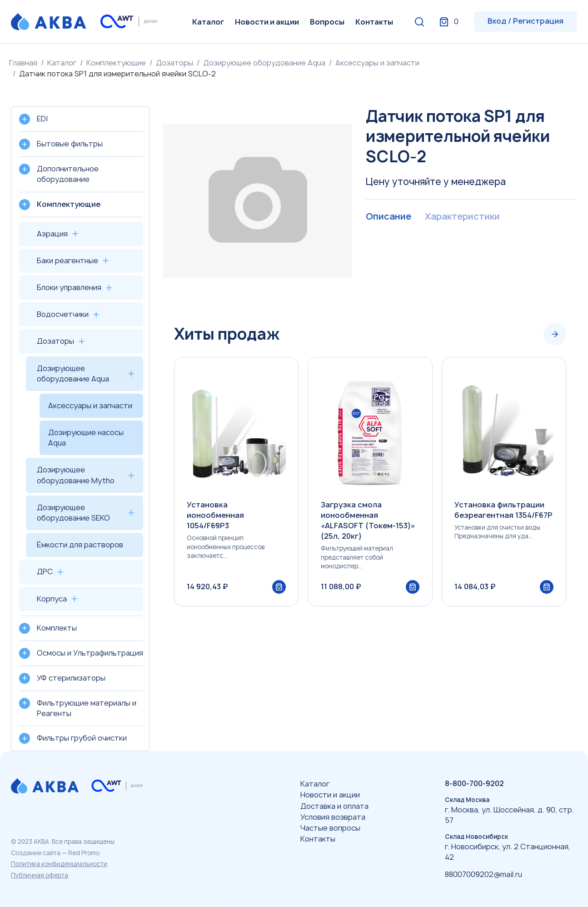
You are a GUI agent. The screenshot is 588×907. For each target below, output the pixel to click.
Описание (388, 217)
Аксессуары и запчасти (377, 63)
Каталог (208, 22)
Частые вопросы (330, 828)
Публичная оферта (39, 875)
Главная (23, 63)
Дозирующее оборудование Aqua (264, 63)
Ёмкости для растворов (80, 545)
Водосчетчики (63, 314)
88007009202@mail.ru (483, 874)
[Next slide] (554, 334)
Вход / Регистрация (525, 21)
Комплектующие (116, 63)
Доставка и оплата (334, 806)
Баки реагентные (67, 261)
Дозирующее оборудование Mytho (76, 475)
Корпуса (52, 599)
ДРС (45, 571)
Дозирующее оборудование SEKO (73, 512)
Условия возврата (332, 817)
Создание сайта (35, 853)
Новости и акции (267, 22)
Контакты (374, 22)
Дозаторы (174, 63)
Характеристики (461, 217)
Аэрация (52, 234)
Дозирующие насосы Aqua (86, 437)
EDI (42, 119)
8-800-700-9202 (474, 783)
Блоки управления (69, 287)
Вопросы (327, 22)
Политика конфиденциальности (59, 864)
